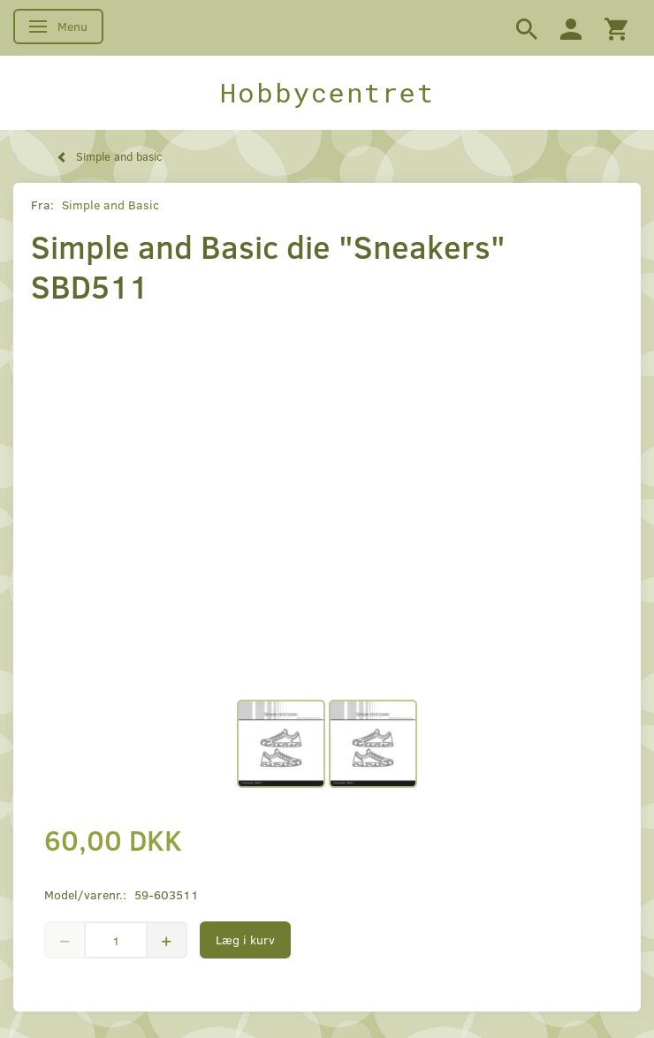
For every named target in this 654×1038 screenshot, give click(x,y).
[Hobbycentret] (327, 93)
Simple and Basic (110, 204)
